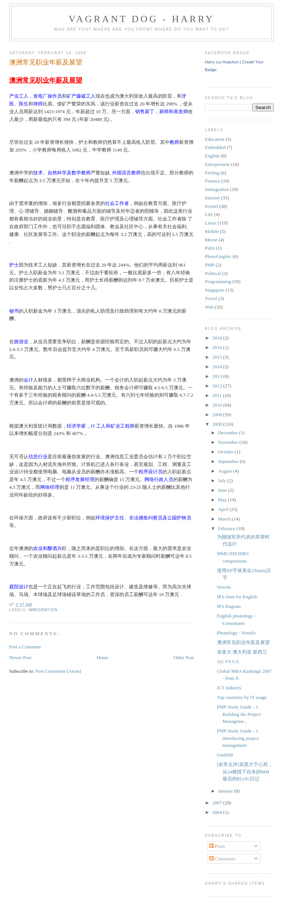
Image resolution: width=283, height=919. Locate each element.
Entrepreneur (217, 164)
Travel (211, 298)
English (212, 156)
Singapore (214, 290)
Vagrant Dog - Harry (141, 19)
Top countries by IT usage (242, 697)
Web (209, 307)
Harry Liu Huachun (222, 62)
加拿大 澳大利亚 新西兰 (242, 652)
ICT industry (229, 687)
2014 (217, 366)
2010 (217, 405)
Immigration (42, 610)
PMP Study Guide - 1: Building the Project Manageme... (239, 714)
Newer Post (20, 657)
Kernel (211, 206)
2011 (217, 395)
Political (213, 273)
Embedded (215, 147)
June (223, 490)
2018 (217, 338)
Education (214, 139)
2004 (217, 812)
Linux (210, 223)
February (227, 528)
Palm (210, 248)
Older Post (184, 657)
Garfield (225, 755)
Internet (212, 198)
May (223, 499)
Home (102, 657)
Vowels (224, 587)
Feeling (212, 172)
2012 (217, 386)
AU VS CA (228, 661)
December (228, 432)
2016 (217, 347)
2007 (217, 802)
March (225, 519)
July (222, 480)
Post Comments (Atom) (58, 671)
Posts (217, 846)
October (226, 452)
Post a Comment (25, 647)
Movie (211, 240)
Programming (218, 281)
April (224, 509)
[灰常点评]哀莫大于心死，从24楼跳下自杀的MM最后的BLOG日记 (245, 772)
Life (209, 214)
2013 (217, 376)
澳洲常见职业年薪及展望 (45, 62)
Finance (212, 181)
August (225, 471)
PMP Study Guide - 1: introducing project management (238, 738)
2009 (217, 414)
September (229, 461)
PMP (209, 265)
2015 (217, 357)
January (226, 791)
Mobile (212, 231)
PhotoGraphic (218, 256)
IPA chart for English (237, 596)
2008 (217, 424)
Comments (222, 858)
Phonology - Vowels (236, 633)
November (229, 442)
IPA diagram (229, 606)
